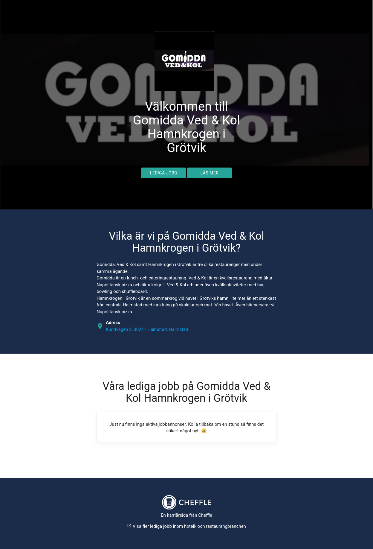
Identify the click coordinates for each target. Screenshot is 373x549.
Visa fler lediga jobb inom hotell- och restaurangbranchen (186, 526)
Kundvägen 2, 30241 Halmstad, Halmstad (147, 329)
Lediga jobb (163, 173)
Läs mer (209, 173)
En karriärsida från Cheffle (186, 515)
